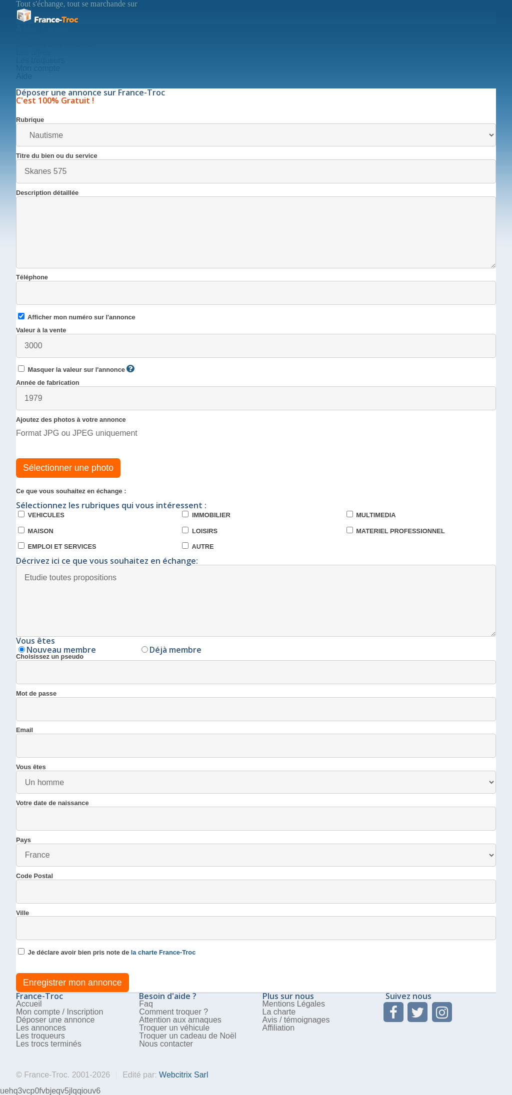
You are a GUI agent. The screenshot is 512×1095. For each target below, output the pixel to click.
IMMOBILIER (206, 515)
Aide (24, 76)
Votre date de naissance (256, 815)
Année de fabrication (256, 395)
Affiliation (278, 1028)
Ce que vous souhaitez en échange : (71, 491)
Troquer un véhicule (174, 1028)
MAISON (36, 531)
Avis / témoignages (296, 1020)
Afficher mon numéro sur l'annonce (77, 317)
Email (256, 742)
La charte (279, 1012)
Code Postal (256, 888)
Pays (256, 852)
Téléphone (256, 289)
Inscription (84, 1012)
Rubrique (256, 131)
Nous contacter (166, 1044)
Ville (256, 925)
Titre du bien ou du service (256, 168)
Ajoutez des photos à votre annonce (71, 420)
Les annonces (41, 1028)
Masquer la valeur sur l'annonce (76, 369)
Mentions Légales (293, 1004)
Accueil (29, 36)
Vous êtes (256, 779)
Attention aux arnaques (180, 1020)
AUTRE (198, 546)
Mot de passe (256, 706)
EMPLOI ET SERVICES (57, 546)
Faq (146, 1004)
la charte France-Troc (163, 952)
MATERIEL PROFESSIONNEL (395, 531)
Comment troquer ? (173, 1012)
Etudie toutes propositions (256, 601)
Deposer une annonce (55, 44)
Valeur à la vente (256, 342)
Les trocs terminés (49, 1044)
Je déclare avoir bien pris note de (107, 952)
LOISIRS (200, 531)
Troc (47, 19)
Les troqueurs (40, 60)
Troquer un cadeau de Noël (187, 1036)
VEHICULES (41, 515)
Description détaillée (256, 229)
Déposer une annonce (55, 1020)
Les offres (33, 52)
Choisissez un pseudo (256, 669)
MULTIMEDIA (371, 515)
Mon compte (38, 68)
